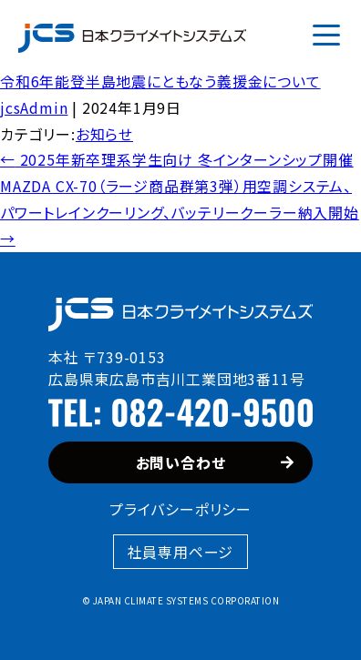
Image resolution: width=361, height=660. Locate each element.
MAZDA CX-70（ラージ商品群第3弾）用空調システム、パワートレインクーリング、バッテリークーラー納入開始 (179, 212)
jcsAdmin (33, 107)
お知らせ (104, 134)
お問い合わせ (215, 462)
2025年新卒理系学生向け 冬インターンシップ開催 (177, 159)
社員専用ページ (181, 552)
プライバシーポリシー (180, 509)
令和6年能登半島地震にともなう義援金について (160, 81)
